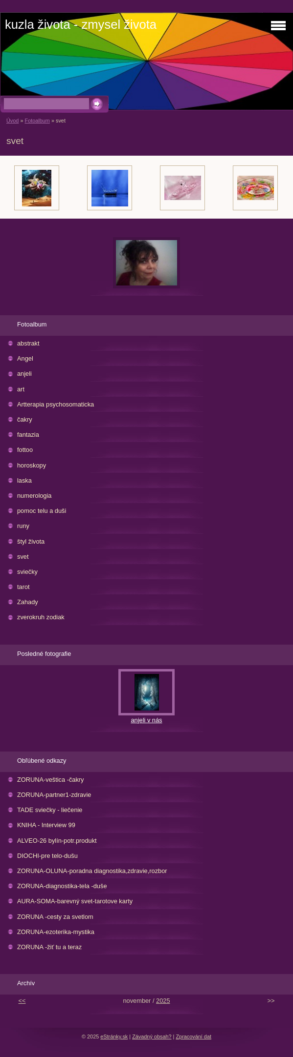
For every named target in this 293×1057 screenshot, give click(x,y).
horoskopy (31, 465)
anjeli (24, 373)
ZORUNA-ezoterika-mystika (55, 931)
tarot (23, 586)
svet (22, 556)
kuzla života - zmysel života (81, 24)
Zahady (27, 602)
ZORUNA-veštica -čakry (50, 779)
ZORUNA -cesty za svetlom (55, 916)
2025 (163, 1000)
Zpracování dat (193, 1036)
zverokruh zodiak (41, 617)
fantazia (28, 434)
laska (24, 480)
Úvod (12, 120)
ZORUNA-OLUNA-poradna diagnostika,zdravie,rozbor (92, 870)
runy (23, 525)
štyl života (31, 541)
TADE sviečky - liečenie (49, 809)
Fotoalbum (36, 120)
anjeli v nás (146, 720)
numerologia (34, 495)
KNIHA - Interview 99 (46, 825)
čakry (24, 419)
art (20, 389)
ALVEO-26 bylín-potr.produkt (57, 840)
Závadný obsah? (151, 1036)
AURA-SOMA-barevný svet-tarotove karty (75, 901)
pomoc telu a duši (41, 510)
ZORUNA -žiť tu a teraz (49, 947)
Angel (25, 358)
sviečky (27, 571)
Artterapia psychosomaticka (55, 404)
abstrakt (28, 343)
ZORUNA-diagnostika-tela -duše (62, 886)
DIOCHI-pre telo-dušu (47, 855)
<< (22, 1000)
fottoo (25, 449)
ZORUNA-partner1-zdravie (54, 794)
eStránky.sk (114, 1036)
